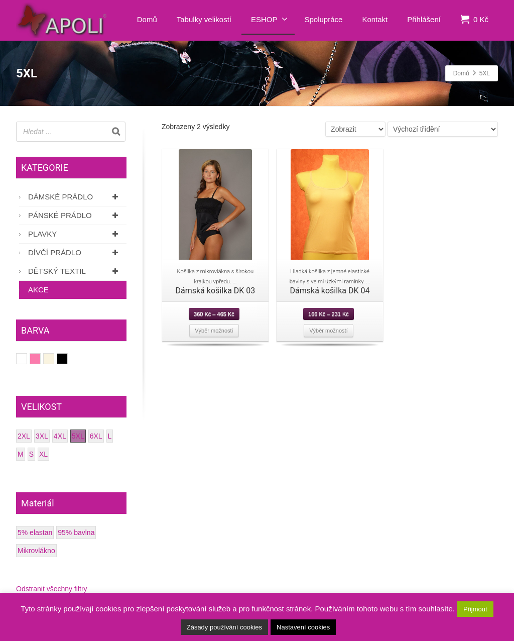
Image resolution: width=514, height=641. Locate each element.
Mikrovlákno (36, 551)
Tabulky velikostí (204, 19)
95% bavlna (76, 532)
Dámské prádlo (74, 196)
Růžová (40, 359)
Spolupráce (324, 19)
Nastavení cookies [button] (303, 627)
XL (43, 454)
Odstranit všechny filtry (51, 589)
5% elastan (35, 532)
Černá (67, 359)
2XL (24, 436)
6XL (96, 436)
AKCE (38, 289)
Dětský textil (74, 271)
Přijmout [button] (475, 609)
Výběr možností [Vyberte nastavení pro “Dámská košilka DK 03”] (214, 331)
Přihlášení (424, 19)
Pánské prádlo (74, 215)
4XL (60, 436)
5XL (78, 436)
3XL (42, 436)
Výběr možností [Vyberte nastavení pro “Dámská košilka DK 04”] (328, 331)
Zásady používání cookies (224, 627)
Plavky (74, 234)
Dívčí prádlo (74, 252)
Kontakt (375, 19)
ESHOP (269, 19)
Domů (147, 19)
